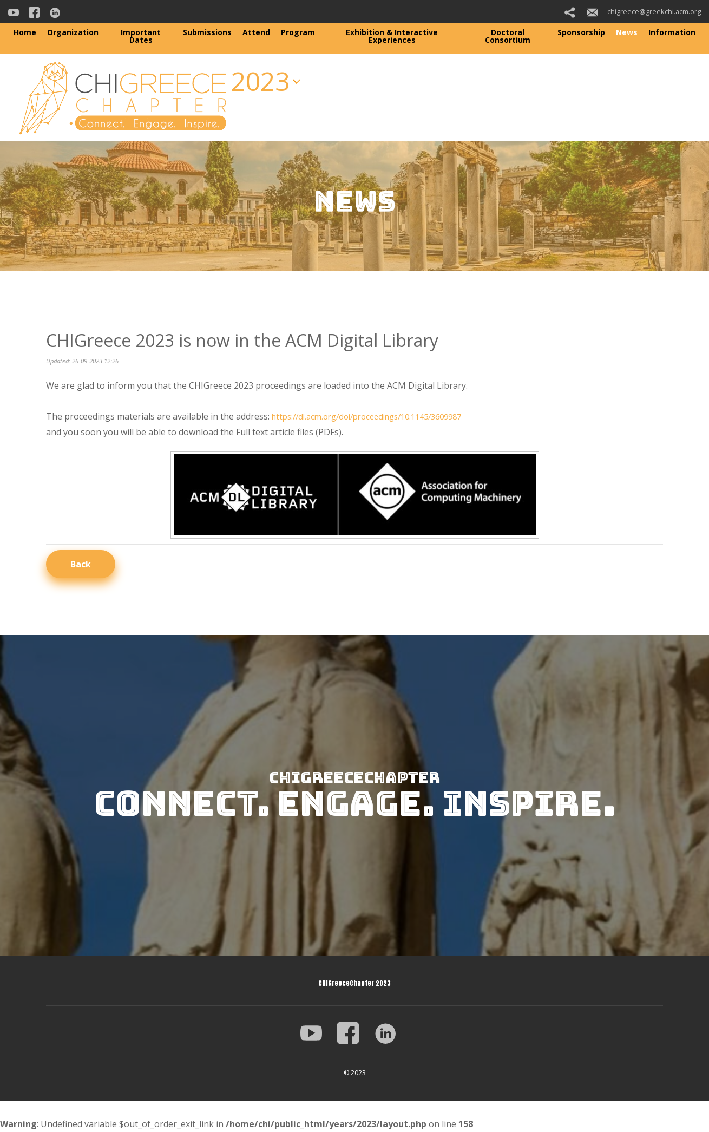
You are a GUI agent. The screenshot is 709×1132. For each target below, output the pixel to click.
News (627, 32)
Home (25, 32)
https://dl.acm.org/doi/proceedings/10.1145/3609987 (377, 416)
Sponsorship (581, 32)
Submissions (207, 32)
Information (671, 32)
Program (298, 32)
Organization (73, 32)
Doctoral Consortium (507, 36)
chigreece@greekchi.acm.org (644, 11)
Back (80, 564)
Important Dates (141, 36)
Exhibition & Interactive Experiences (392, 36)
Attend (256, 32)
